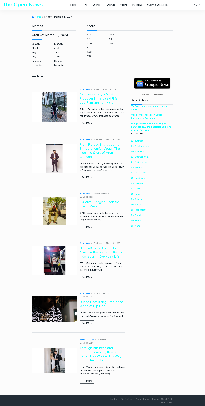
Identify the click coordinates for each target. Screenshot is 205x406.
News (84, 5)
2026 (111, 43)
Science (138, 199)
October (58, 61)
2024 (111, 34)
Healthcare (140, 178)
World (137, 226)
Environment (141, 162)
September (37, 61)
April (56, 48)
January (36, 44)
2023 (89, 56)
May (34, 52)
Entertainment (100, 193)
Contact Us (126, 399)
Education (139, 151)
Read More (87, 123)
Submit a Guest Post (157, 5)
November (37, 65)
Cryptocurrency (142, 146)
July (34, 56)
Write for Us (166, 402)
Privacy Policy (142, 399)
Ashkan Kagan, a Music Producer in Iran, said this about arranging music (98, 98)
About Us (113, 399)
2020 (89, 43)
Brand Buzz (85, 89)
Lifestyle (111, 5)
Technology (140, 210)
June (56, 52)
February (58, 44)
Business (97, 5)
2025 (111, 39)
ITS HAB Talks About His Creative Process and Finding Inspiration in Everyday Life (101, 252)
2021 (89, 47)
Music (96, 89)
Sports (123, 5)
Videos (138, 220)
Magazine (137, 5)
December (59, 65)
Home (73, 5)
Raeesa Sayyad (87, 339)
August (57, 56)
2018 (89, 34)
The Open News (23, 4)
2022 (89, 52)
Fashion (138, 167)
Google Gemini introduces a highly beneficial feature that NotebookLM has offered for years (152, 127)
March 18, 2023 (110, 89)
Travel (138, 215)
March (35, 48)
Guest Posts (140, 172)
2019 (89, 39)
